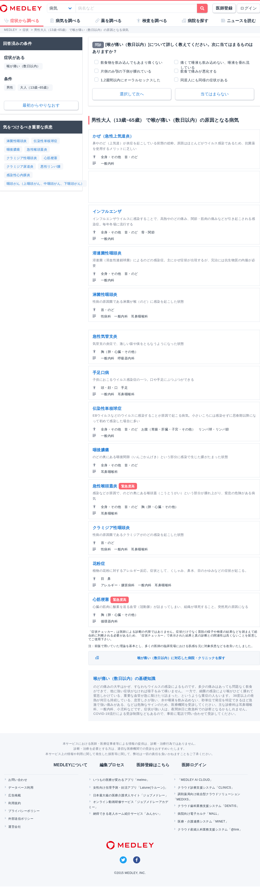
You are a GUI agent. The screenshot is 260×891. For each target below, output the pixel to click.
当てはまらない (215, 94)
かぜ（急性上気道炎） (113, 136)
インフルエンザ (107, 211)
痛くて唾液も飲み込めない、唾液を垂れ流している (214, 62)
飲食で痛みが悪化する (198, 71)
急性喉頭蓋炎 (37, 149)
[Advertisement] (174, 187)
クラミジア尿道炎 (20, 166)
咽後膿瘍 (13, 149)
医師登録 (224, 8)
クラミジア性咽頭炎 (22, 158)
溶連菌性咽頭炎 (107, 253)
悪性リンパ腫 (50, 166)
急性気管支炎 (105, 336)
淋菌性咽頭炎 (17, 141)
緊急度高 (128, 486)
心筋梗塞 (50, 158)
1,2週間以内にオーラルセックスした (130, 80)
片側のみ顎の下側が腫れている (126, 71)
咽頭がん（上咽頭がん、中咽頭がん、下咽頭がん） (45, 183)
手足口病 (101, 372)
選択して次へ (132, 94)
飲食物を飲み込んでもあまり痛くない (131, 62)
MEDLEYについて (70, 765)
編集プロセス (112, 765)
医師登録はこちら (153, 765)
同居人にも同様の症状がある (204, 80)
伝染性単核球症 (45, 141)
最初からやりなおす (41, 105)
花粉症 (99, 563)
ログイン (248, 8)
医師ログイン (194, 765)
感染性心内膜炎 (18, 175)
